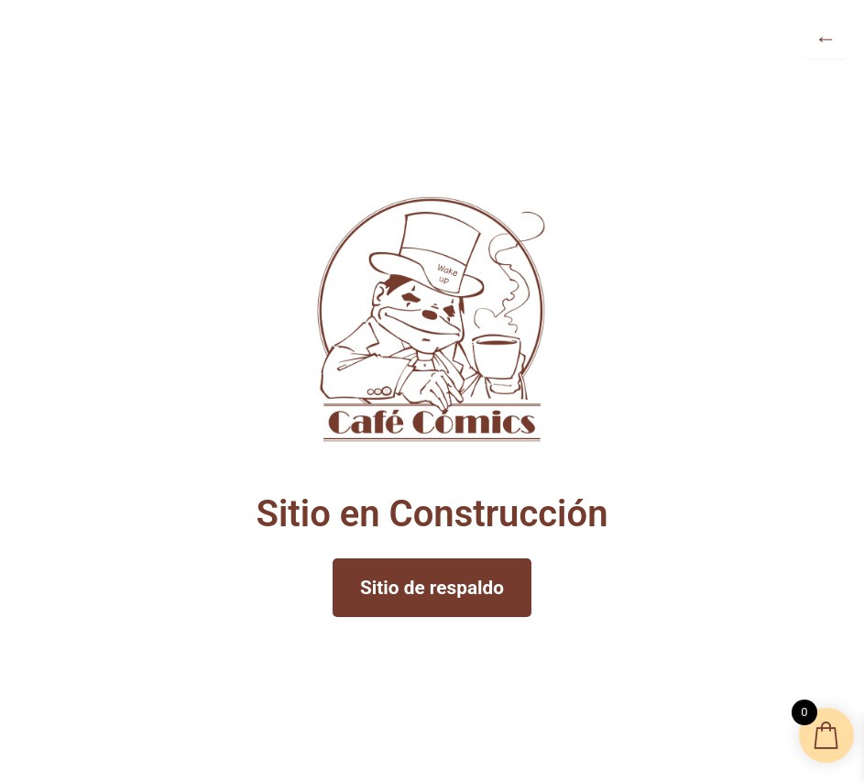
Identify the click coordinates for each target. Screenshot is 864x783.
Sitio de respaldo (432, 588)
